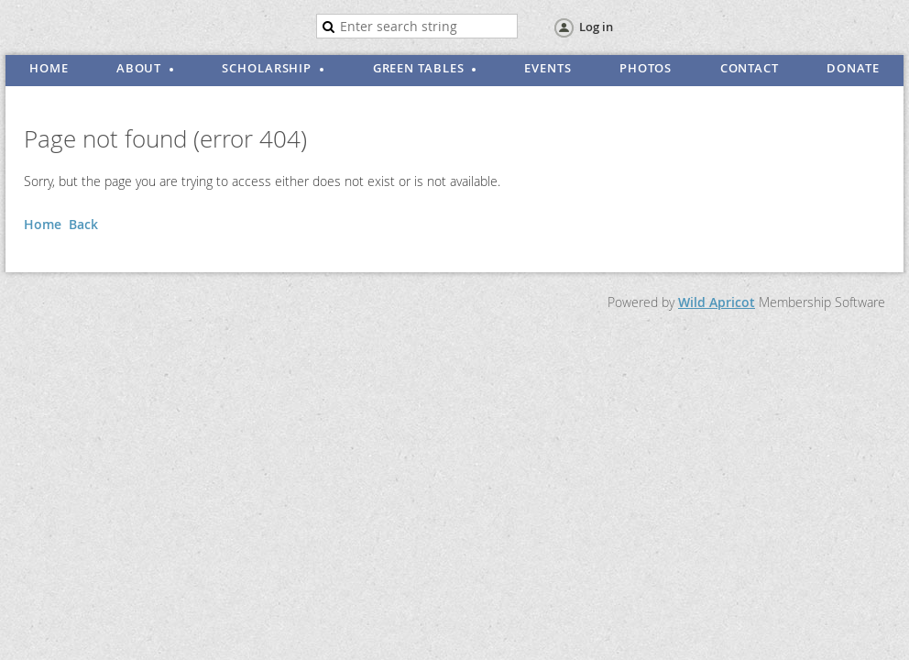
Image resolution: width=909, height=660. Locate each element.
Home (42, 224)
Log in (596, 26)
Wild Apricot (716, 302)
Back (83, 224)
